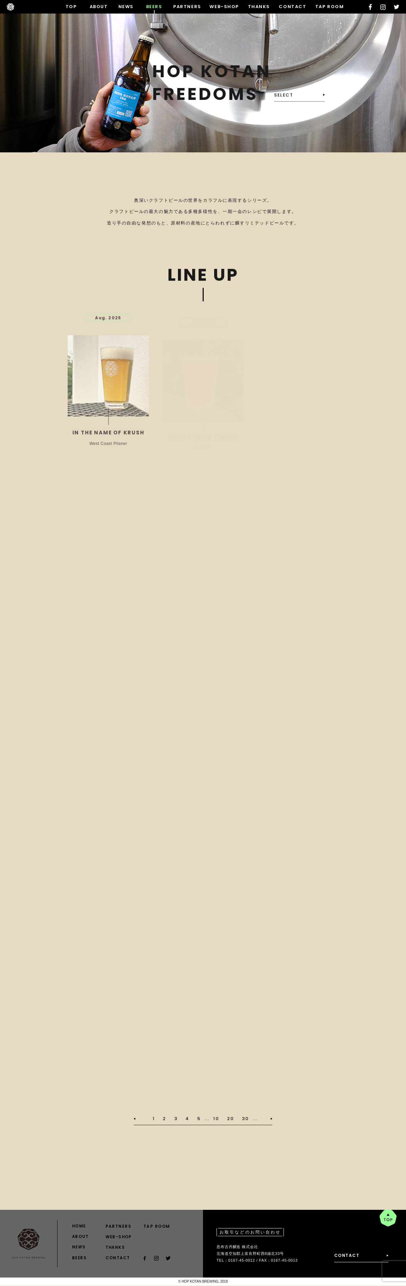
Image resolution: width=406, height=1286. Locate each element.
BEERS (154, 6)
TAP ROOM (329, 6)
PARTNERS (187, 6)
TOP (71, 6)
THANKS (259, 6)
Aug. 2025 (108, 322)
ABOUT (99, 6)
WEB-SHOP (224, 6)
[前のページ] (141, 1118)
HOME (79, 1226)
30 (245, 1118)
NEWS (126, 6)
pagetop (388, 1218)
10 (216, 1118)
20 (230, 1118)
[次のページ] (264, 1118)
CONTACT (292, 6)
